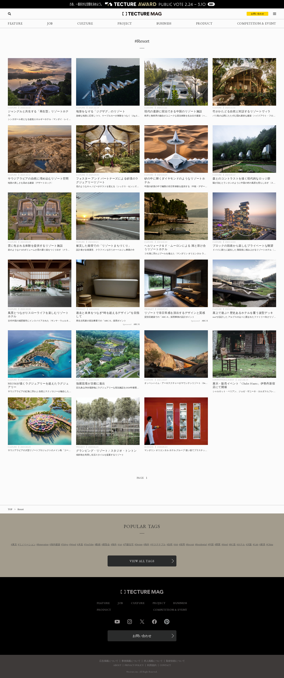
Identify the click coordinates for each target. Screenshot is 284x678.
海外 (114, 544)
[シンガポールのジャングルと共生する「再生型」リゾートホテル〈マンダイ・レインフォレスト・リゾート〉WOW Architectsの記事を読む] (39, 82)
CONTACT (165, 665)
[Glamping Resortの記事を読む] (108, 421)
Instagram (129, 621)
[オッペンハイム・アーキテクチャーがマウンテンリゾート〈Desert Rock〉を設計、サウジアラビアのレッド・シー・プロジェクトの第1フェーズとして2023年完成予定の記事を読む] (176, 354)
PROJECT (125, 23)
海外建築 (55, 544)
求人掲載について (153, 661)
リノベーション (27, 544)
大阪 (249, 544)
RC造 (233, 544)
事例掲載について (131, 661)
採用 (182, 544)
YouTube (89, 544)
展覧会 (106, 544)
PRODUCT (204, 23)
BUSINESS (164, 23)
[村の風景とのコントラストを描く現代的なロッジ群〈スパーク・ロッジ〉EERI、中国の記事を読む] (244, 149)
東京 (14, 544)
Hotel (225, 544)
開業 (218, 544)
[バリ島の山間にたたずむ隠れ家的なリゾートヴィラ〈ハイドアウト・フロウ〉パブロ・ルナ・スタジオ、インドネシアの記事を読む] (244, 82)
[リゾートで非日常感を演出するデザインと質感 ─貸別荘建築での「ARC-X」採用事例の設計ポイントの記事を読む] (176, 283)
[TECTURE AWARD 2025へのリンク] (142, 4)
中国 (211, 544)
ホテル (241, 544)
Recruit (190, 544)
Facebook (154, 621)
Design (139, 544)
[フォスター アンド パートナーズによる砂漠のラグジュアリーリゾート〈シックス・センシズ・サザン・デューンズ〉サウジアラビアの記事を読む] (108, 149)
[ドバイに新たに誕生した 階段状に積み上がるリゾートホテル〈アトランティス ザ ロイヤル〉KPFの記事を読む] (244, 216)
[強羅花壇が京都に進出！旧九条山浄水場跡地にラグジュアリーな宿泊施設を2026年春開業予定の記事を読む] (108, 354)
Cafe (256, 544)
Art (120, 544)
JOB (50, 23)
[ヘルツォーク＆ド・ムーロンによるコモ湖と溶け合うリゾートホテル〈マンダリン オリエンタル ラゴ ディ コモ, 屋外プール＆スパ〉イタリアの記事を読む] (176, 216)
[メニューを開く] (274, 13)
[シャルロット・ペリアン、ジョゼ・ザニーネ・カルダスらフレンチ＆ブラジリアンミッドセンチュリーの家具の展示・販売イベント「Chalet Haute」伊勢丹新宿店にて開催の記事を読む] (244, 354)
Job (176, 544)
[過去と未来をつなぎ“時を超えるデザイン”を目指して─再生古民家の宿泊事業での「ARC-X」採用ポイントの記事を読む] (108, 283)
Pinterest (167, 621)
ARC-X (137, 324)
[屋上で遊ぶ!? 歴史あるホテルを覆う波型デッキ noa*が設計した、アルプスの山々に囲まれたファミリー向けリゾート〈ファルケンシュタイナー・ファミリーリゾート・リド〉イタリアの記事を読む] (244, 283)
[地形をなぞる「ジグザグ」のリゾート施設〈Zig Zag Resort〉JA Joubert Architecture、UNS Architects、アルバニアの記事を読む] (108, 82)
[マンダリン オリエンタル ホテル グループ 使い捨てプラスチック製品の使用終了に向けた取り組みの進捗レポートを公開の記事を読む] (176, 421)
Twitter (142, 621)
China (270, 544)
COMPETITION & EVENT (256, 23)
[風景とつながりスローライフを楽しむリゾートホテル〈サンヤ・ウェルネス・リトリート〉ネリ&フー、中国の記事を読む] (39, 283)
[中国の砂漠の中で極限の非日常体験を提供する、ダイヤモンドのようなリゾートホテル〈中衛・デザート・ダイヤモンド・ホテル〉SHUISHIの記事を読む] (176, 149)
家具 (263, 544)
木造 (80, 544)
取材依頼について (175, 661)
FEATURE (15, 23)
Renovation (43, 544)
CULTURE (85, 23)
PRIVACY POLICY (134, 665)
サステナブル (158, 544)
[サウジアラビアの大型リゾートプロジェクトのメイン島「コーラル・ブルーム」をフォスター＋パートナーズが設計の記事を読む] (39, 421)
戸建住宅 (129, 544)
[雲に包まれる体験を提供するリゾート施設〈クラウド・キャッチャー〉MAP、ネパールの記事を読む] (39, 216)
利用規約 (152, 665)
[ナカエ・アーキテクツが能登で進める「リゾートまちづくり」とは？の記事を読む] (108, 216)
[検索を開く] (9, 13)
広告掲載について (108, 661)
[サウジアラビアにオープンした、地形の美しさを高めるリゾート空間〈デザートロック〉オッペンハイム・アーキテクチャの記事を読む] (39, 149)
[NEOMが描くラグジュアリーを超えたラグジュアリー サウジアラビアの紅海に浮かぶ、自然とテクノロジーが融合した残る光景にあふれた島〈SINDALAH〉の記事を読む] (39, 354)
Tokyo (65, 544)
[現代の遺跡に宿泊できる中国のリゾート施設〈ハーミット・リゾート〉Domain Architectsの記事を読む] (176, 82)
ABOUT (117, 665)
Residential (201, 544)
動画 (98, 544)
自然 (170, 544)
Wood (73, 544)
